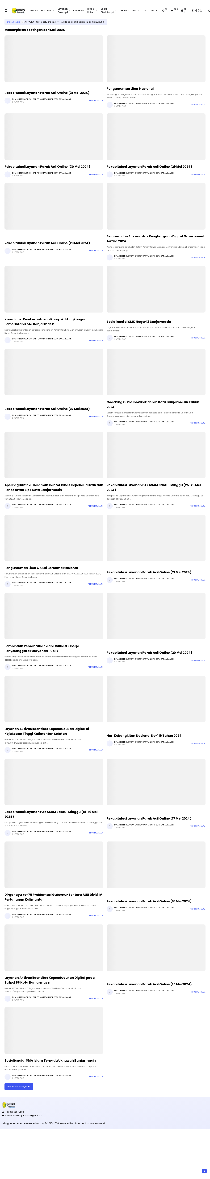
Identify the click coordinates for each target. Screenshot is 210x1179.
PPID (134, 10)
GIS (145, 10)
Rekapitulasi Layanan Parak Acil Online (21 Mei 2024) (149, 572)
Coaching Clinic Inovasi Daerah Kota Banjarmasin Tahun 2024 (153, 404)
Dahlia (123, 10)
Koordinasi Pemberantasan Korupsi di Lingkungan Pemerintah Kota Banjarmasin (45, 321)
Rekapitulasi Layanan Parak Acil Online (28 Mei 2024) (47, 243)
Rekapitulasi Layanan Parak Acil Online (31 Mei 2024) (46, 93)
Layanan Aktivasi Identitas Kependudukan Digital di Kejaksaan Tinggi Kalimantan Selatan (46, 731)
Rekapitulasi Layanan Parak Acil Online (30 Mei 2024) (47, 166)
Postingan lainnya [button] (17, 1086)
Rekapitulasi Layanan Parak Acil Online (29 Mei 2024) (149, 166)
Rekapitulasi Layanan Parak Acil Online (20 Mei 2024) (149, 652)
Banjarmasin (13, 22)
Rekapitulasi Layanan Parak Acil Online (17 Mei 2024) (149, 818)
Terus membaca (95, 100)
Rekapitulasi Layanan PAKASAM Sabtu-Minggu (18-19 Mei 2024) (50, 814)
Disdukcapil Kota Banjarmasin (90, 1123)
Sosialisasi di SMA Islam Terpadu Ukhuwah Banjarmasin (50, 1060)
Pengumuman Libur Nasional (130, 88)
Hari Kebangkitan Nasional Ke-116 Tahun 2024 (144, 735)
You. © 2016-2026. (49, 1123)
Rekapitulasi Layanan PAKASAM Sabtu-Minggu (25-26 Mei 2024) (154, 487)
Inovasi (77, 10)
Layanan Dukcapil (63, 10)
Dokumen (46, 10)
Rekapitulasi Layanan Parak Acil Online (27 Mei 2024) (47, 409)
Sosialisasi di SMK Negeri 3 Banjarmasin (139, 321)
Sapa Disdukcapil (107, 10)
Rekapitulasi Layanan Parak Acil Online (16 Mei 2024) (149, 901)
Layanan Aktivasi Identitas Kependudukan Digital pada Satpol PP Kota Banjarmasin (49, 980)
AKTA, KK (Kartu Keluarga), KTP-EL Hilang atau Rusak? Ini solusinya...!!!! (64, 21)
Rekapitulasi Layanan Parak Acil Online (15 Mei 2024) (149, 984)
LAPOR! (154, 10)
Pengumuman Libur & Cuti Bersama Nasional (41, 568)
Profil (33, 10)
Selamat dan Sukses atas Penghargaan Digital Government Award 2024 (156, 238)
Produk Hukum (91, 10)
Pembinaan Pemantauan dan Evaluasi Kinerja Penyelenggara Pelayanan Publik (41, 648)
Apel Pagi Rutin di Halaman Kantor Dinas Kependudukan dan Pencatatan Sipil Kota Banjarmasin (53, 487)
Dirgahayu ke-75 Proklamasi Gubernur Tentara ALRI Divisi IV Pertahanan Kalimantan (53, 897)
